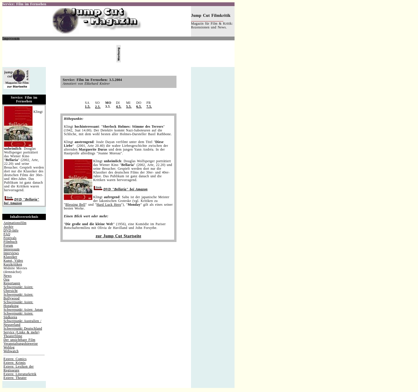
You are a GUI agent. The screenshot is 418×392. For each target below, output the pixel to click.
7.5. (149, 107)
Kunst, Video (13, 261)
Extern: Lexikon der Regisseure (18, 368)
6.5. (139, 107)
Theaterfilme (12, 336)
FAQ (6, 234)
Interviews (11, 253)
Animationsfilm (14, 223)
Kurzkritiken (12, 264)
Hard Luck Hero (109, 205)
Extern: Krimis (14, 363)
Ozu (6, 279)
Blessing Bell (75, 205)
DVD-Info (11, 230)
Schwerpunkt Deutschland (22, 328)
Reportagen (11, 283)
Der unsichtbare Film (19, 340)
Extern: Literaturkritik (19, 374)
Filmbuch (10, 242)
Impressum (11, 38)
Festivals (10, 238)
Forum (8, 246)
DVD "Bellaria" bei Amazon (21, 201)
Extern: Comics (15, 359)
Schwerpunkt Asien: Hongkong (18, 304)
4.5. (118, 107)
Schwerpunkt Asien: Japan (23, 310)
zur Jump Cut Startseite (118, 236)
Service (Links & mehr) (21, 332)
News (7, 276)
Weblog (9, 347)
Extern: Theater (15, 378)
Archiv (8, 227)
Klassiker (10, 257)
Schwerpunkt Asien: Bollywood (18, 296)
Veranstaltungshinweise (20, 344)
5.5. (128, 107)
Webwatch (11, 351)
